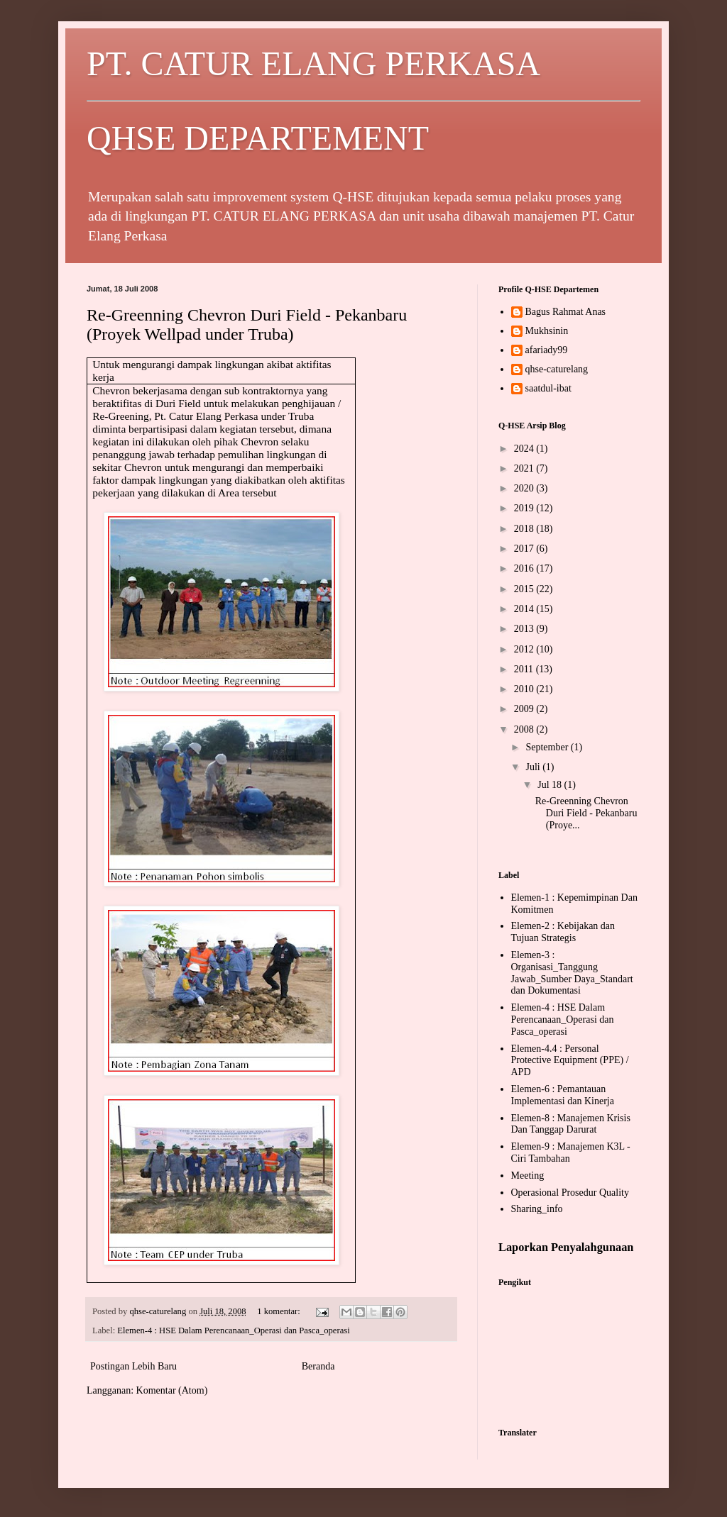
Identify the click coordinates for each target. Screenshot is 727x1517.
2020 (525, 488)
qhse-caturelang (557, 369)
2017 (525, 548)
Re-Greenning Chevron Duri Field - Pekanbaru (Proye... (586, 813)
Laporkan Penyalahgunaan (565, 1247)
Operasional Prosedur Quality (570, 1192)
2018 (525, 528)
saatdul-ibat (548, 388)
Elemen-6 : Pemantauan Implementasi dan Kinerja (562, 1095)
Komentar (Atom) (172, 1390)
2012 (525, 649)
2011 (525, 669)
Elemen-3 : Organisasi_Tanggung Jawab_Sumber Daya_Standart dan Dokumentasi (572, 973)
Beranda (318, 1366)
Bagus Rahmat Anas (565, 311)
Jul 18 (550, 784)
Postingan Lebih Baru (133, 1366)
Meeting (528, 1175)
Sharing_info (537, 1209)
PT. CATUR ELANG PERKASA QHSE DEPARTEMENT (363, 101)
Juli (533, 767)
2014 (525, 609)
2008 (525, 729)
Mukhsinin (547, 331)
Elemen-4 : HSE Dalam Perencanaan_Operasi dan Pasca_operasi (233, 1330)
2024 (525, 448)
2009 (525, 709)
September (547, 747)
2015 (525, 589)
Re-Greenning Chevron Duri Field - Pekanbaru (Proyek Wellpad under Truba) (247, 324)
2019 (525, 508)
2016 (525, 568)
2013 (525, 628)
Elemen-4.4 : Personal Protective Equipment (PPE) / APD (570, 1060)
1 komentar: (279, 1311)
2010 (525, 689)
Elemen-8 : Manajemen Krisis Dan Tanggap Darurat (570, 1124)
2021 (525, 468)
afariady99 (546, 350)
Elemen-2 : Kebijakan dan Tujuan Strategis (563, 932)
